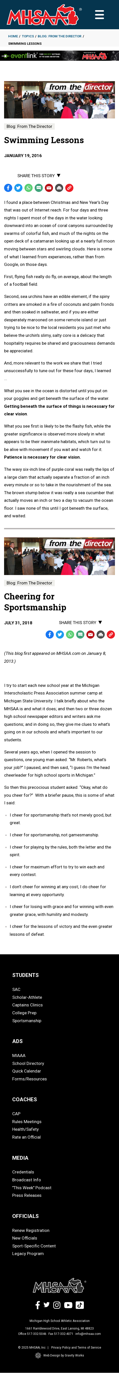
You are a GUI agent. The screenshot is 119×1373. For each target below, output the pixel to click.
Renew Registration (30, 1230)
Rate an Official (26, 1137)
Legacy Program (28, 1253)
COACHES (24, 1099)
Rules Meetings (27, 1121)
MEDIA (20, 1158)
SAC (16, 989)
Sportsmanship (26, 1020)
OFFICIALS (25, 1216)
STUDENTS (25, 975)
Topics (28, 36)
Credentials (23, 1171)
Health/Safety (25, 1129)
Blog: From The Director (59, 36)
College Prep (24, 1012)
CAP (16, 1113)
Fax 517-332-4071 (60, 1334)
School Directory (28, 1063)
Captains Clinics (27, 1004)
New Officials (24, 1238)
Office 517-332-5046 (32, 1334)
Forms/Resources (29, 1078)
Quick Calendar (26, 1071)
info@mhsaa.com (88, 1334)
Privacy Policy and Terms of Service (76, 1347)
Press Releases (27, 1195)
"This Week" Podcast (31, 1187)
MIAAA (18, 1055)
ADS (17, 1041)
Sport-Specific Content (34, 1245)
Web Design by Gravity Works (59, 1355)
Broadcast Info (26, 1179)
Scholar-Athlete (27, 997)
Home (13, 36)
